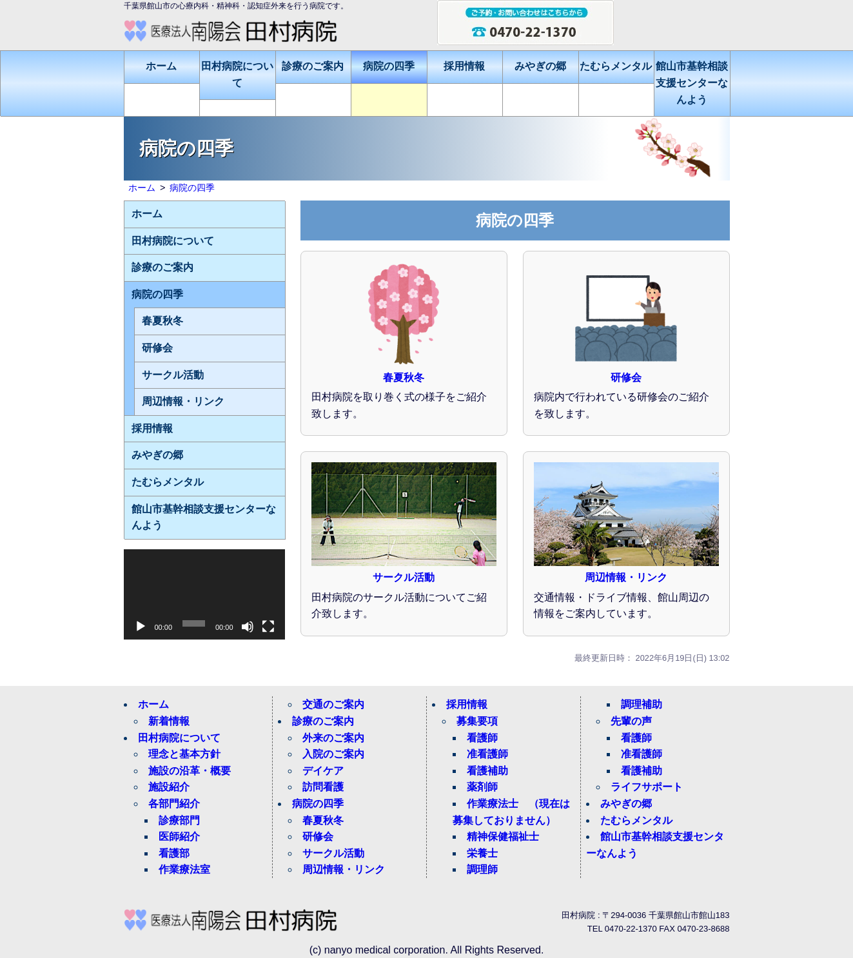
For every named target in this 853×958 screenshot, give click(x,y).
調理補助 (641, 704)
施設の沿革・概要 (189, 770)
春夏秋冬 (403, 377)
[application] (204, 594)
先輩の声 (631, 721)
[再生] (140, 626)
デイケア (323, 770)
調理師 (482, 869)
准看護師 (487, 753)
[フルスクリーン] (268, 626)
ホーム (161, 66)
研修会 (626, 377)
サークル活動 (404, 577)
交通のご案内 (333, 704)
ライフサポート (647, 786)
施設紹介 (169, 786)
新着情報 (169, 721)
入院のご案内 (333, 753)
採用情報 (464, 66)
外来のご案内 (333, 737)
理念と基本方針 (184, 753)
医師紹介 (179, 836)
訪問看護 (323, 786)
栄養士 (482, 853)
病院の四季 (389, 66)
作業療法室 (184, 869)
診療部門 (179, 820)
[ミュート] (247, 626)
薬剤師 (482, 786)
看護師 (482, 737)
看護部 (174, 853)
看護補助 (487, 770)
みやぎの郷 (540, 66)
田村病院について (237, 74)
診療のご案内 (313, 66)
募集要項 (477, 721)
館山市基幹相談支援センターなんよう (692, 82)
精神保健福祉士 (503, 836)
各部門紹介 (174, 803)
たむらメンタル (616, 66)
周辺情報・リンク (626, 577)
